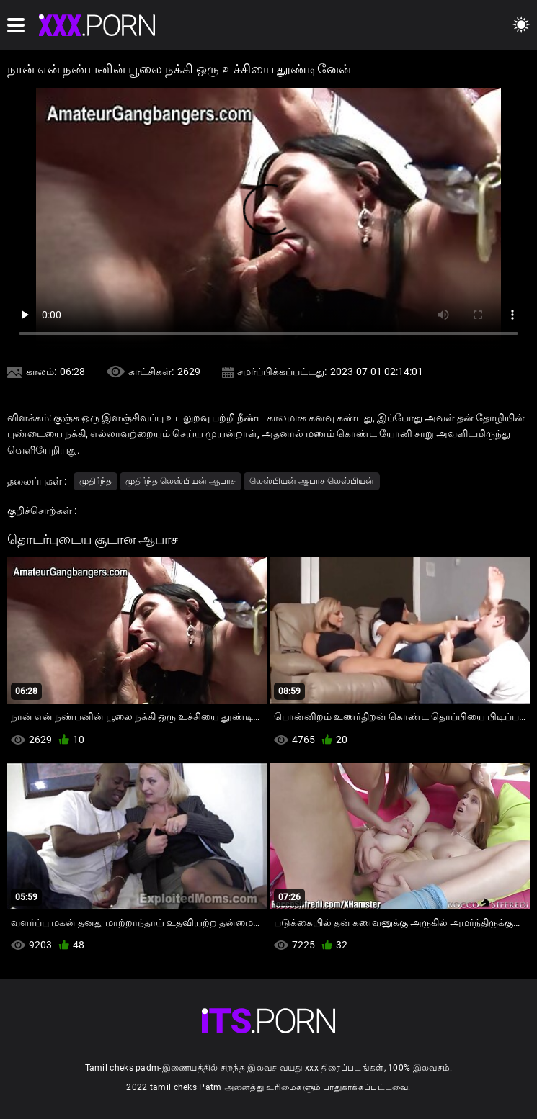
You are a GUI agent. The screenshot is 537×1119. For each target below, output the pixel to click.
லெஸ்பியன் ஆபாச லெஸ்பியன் (311, 481)
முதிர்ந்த (95, 481)
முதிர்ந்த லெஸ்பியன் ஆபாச (180, 481)
